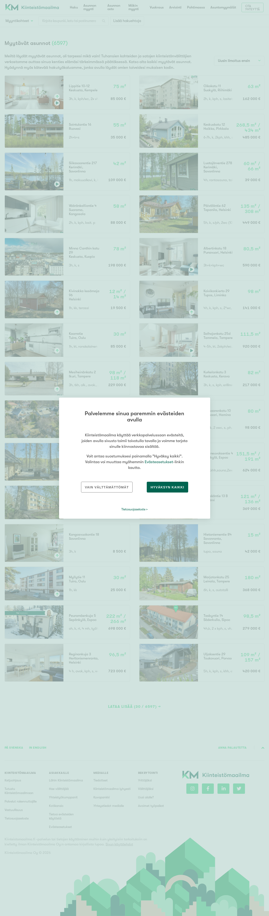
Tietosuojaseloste (133, 509)
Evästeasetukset (159, 462)
